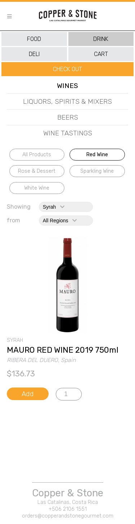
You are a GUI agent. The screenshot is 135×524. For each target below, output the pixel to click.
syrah (53, 207)
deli (34, 54)
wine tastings (67, 133)
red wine (97, 155)
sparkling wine (97, 171)
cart (101, 54)
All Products (36, 155)
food (34, 39)
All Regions (60, 220)
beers (67, 117)
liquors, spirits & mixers (67, 101)
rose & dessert (36, 171)
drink (100, 39)
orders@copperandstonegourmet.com (67, 516)
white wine (36, 188)
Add (28, 394)
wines (67, 86)
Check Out (67, 69)
